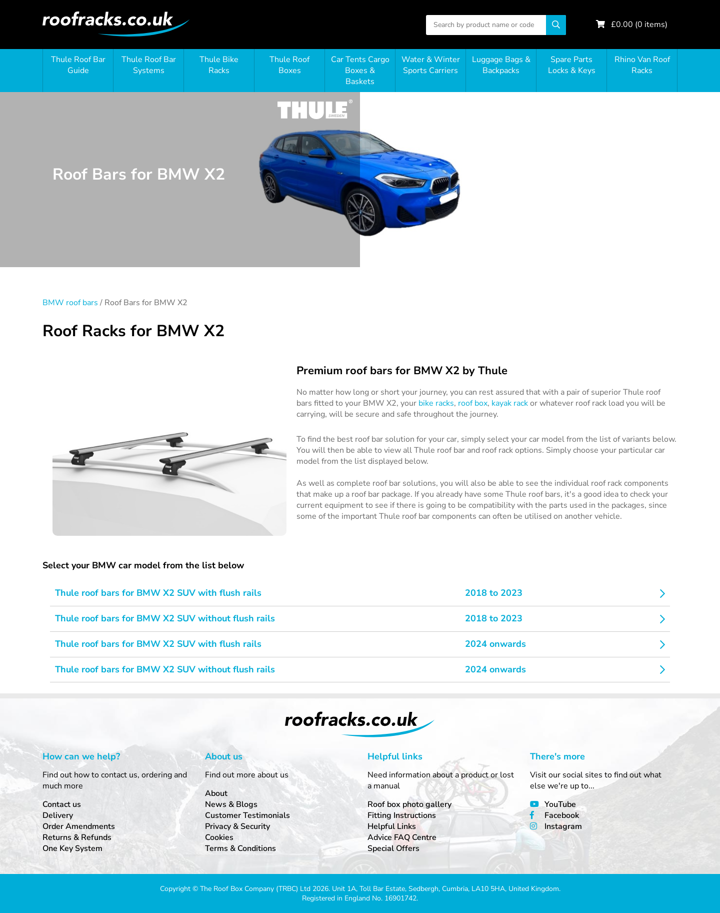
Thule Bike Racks (219, 65)
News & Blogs (231, 804)
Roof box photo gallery (410, 804)
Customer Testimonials (247, 815)
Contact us (61, 804)
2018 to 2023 (493, 593)
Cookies (219, 837)
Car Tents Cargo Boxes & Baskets (360, 70)
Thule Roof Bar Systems (149, 65)
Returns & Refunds (77, 837)
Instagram (563, 826)
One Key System (72, 848)
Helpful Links (392, 826)
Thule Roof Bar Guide (78, 65)
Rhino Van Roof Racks (642, 65)
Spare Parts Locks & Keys (572, 65)
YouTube (560, 804)
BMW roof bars (70, 302)
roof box (473, 403)
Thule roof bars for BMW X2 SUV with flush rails (158, 593)
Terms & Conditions (240, 848)
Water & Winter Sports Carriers (431, 65)
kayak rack (510, 403)
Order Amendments (78, 826)
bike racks (436, 403)
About (216, 793)
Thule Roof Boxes (290, 65)
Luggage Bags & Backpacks (501, 65)
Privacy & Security (237, 826)
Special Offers (394, 848)
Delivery (57, 815)
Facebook (561, 815)
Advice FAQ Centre (402, 837)
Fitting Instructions (402, 815)
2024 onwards (495, 644)
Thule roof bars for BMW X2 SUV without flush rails (165, 618)
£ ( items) (639, 24)
